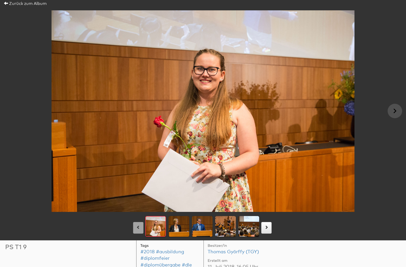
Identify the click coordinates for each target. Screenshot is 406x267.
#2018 (147, 252)
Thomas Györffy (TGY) (233, 252)
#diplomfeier (155, 258)
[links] (138, 228)
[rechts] (266, 228)
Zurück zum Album (25, 4)
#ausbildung (170, 252)
